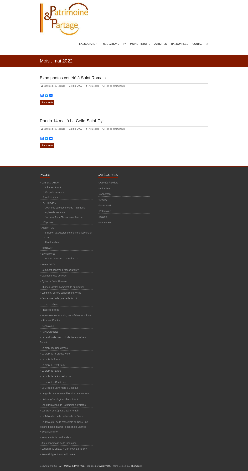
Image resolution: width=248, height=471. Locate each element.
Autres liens (51, 197)
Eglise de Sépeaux (55, 212)
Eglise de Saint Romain (54, 281)
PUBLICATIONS (110, 43)
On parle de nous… (55, 192)
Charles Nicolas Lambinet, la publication (63, 287)
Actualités (104, 188)
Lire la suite (47, 102)
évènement (105, 194)
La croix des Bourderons (55, 348)
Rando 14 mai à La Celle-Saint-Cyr (72, 120)
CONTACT (198, 43)
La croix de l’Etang (51, 370)
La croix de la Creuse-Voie (56, 353)
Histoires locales (50, 309)
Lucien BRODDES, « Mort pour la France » (65, 448)
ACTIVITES (160, 43)
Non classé (94, 86)
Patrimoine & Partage (54, 86)
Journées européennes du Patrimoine (65, 207)
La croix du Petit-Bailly (53, 365)
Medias (103, 199)
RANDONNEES (179, 43)
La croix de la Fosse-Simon (56, 376)
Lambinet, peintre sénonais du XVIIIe (61, 292)
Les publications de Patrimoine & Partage (64, 405)
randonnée (105, 222)
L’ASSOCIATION (88, 43)
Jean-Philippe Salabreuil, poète (58, 454)
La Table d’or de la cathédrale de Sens (62, 416)
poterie (103, 216)
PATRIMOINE (49, 202)
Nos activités (48, 264)
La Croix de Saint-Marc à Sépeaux (60, 387)
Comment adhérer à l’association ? (60, 270)
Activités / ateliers (108, 182)
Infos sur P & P (53, 187)
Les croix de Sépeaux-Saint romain (60, 410)
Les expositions (50, 304)
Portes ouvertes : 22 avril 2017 (61, 258)
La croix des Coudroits (53, 382)
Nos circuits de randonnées (56, 437)
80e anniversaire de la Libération (59, 443)
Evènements (48, 253)
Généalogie (48, 326)
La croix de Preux (51, 359)
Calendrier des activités (54, 275)
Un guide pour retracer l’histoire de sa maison (66, 393)
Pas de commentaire (115, 86)
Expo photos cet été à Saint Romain (73, 77)
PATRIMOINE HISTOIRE (136, 43)
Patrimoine (105, 211)
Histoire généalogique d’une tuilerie (60, 399)
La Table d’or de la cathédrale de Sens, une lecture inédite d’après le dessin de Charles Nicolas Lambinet (64, 427)
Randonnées (52, 242)
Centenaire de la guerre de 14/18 (59, 298)
